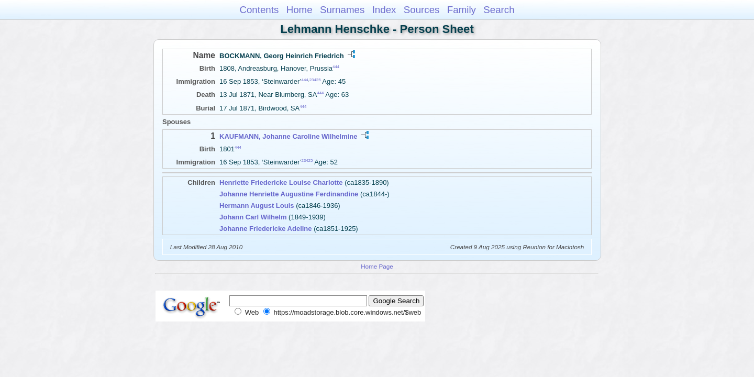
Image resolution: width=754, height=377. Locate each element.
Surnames (342, 9)
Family (461, 9)
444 (335, 66)
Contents (259, 9)
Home (299, 9)
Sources (422, 9)
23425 (315, 79)
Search (498, 9)
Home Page (377, 266)
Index (384, 9)
